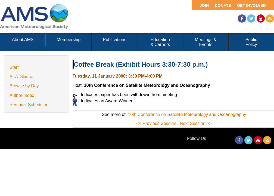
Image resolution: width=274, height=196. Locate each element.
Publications (114, 39)
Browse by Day (24, 86)
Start (14, 67)
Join (204, 5)
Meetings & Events (206, 42)
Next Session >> (195, 123)
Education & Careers (160, 42)
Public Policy (251, 42)
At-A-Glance (21, 76)
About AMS (23, 39)
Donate (223, 5)
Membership (68, 39)
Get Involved (251, 5)
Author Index (22, 95)
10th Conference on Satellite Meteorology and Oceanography (187, 114)
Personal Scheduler (29, 104)
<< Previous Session (156, 123)
